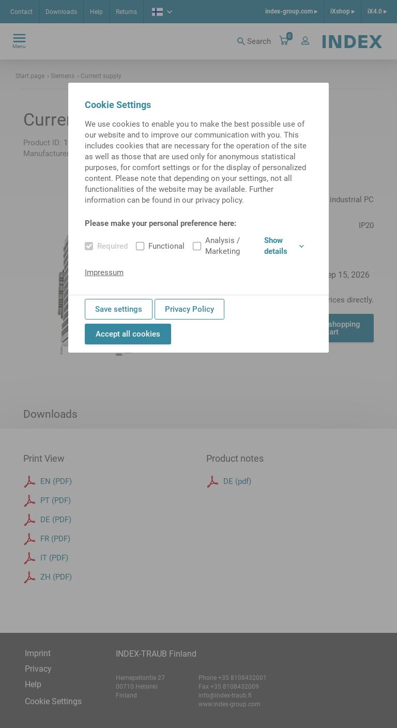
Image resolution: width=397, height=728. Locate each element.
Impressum (104, 272)
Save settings (118, 309)
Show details (284, 246)
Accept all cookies (128, 334)
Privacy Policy (189, 309)
